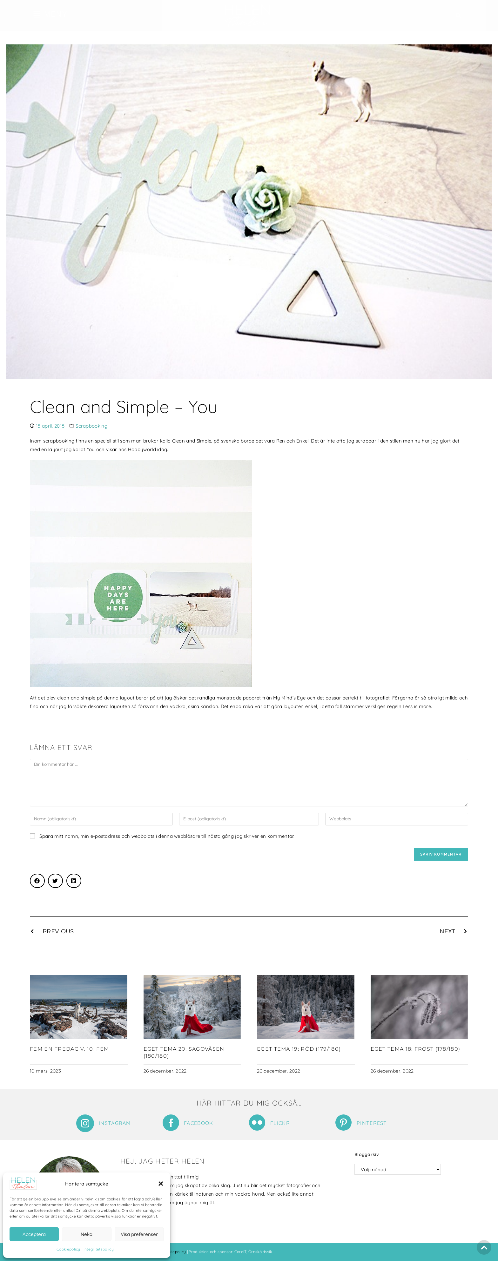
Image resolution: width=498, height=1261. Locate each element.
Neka (86, 1234)
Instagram (115, 1123)
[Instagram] (85, 1123)
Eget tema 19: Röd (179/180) (299, 1049)
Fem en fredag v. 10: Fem (69, 1049)
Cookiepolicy (68, 1249)
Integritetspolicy (99, 1249)
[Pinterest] (343, 1122)
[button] (161, 1183)
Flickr (280, 1123)
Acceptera (34, 1234)
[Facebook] (171, 1122)
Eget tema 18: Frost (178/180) (416, 1049)
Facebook (198, 1123)
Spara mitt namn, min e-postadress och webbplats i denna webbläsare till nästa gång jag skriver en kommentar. (166, 836)
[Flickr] (257, 1122)
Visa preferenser (139, 1234)
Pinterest (372, 1123)
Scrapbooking (91, 426)
